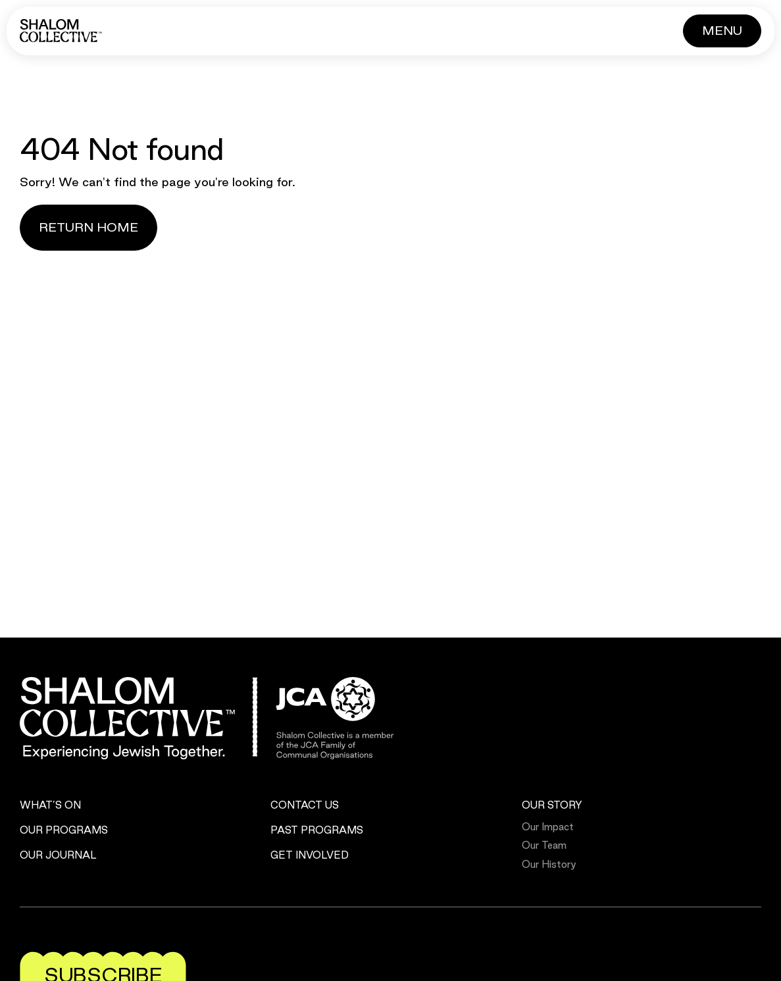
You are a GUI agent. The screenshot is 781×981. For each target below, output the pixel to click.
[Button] (722, 30)
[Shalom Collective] (61, 30)
